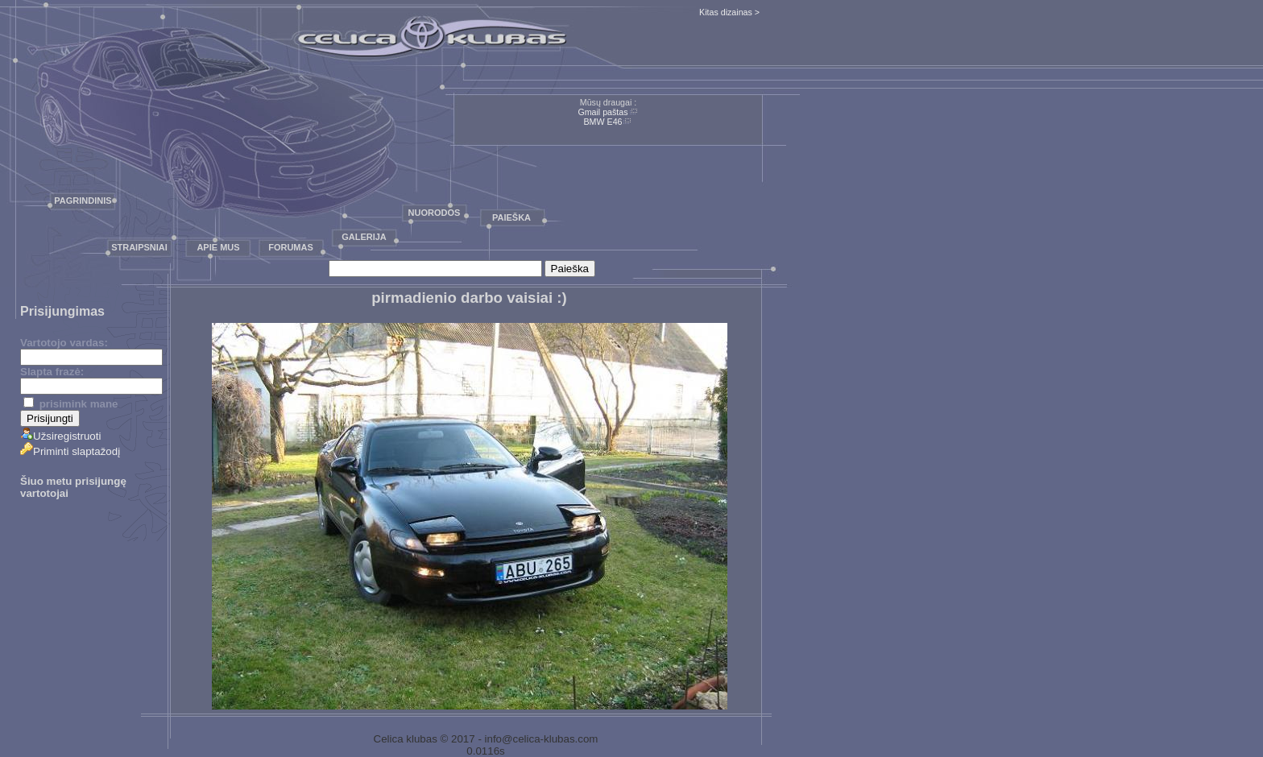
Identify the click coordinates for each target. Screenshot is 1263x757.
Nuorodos (434, 212)
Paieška (511, 217)
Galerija (364, 237)
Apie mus (218, 247)
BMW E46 (603, 121)
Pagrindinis (82, 200)
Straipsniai (139, 247)
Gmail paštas (602, 112)
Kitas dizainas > (729, 12)
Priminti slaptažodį (70, 451)
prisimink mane (70, 404)
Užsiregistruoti (60, 436)
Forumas (290, 247)
